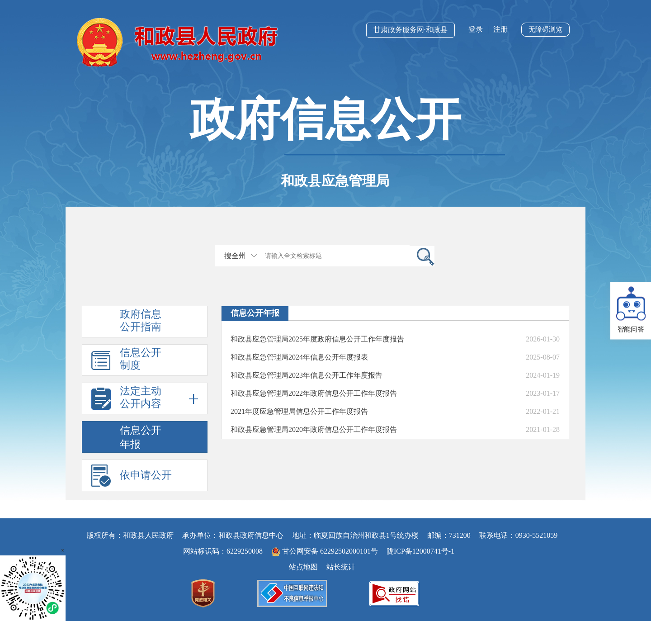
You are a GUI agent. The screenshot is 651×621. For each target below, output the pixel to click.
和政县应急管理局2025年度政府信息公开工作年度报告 (317, 339)
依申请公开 (146, 475)
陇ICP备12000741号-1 (420, 551)
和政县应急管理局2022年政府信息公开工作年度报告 (314, 393)
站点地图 (303, 567)
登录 (475, 29)
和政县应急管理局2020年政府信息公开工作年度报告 (314, 429)
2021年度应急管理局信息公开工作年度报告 (299, 411)
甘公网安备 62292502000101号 (325, 551)
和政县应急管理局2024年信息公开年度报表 (299, 357)
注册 (500, 29)
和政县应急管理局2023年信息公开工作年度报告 (306, 375)
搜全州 (235, 256)
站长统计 (340, 567)
